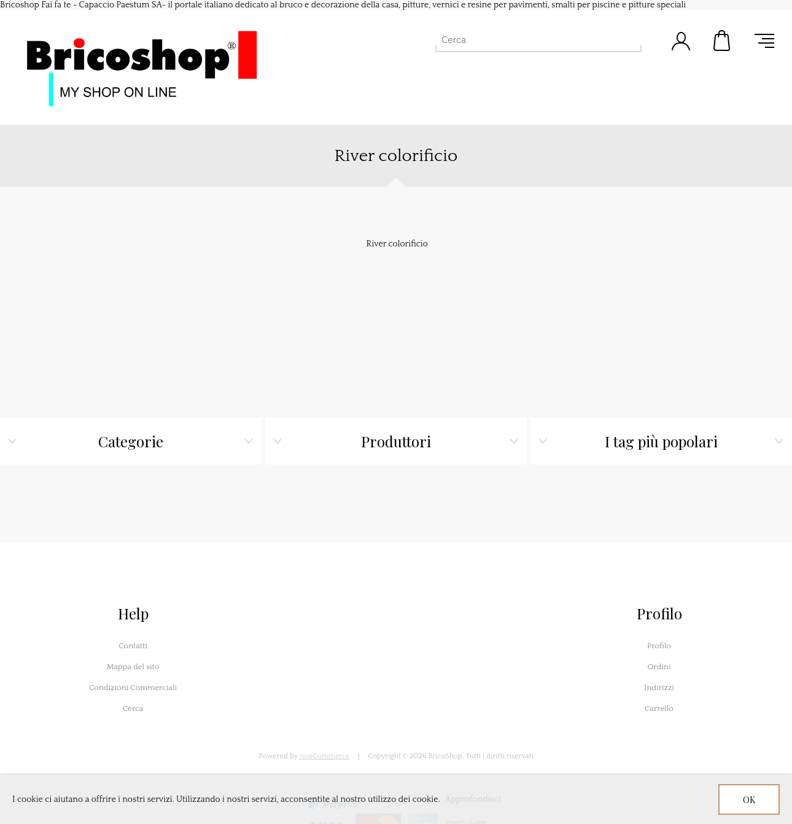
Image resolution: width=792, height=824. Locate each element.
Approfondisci (473, 799)
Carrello (722, 40)
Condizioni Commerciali (133, 687)
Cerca (133, 708)
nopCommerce (325, 756)
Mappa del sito (133, 666)
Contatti (132, 646)
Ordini (658, 666)
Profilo (659, 646)
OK (749, 800)
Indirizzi (659, 687)
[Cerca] (527, 40)
